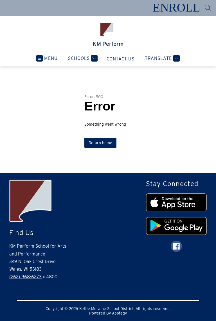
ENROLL (176, 7)
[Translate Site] (161, 58)
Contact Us (120, 59)
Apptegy (119, 313)
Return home (100, 143)
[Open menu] (47, 58)
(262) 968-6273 (25, 276)
